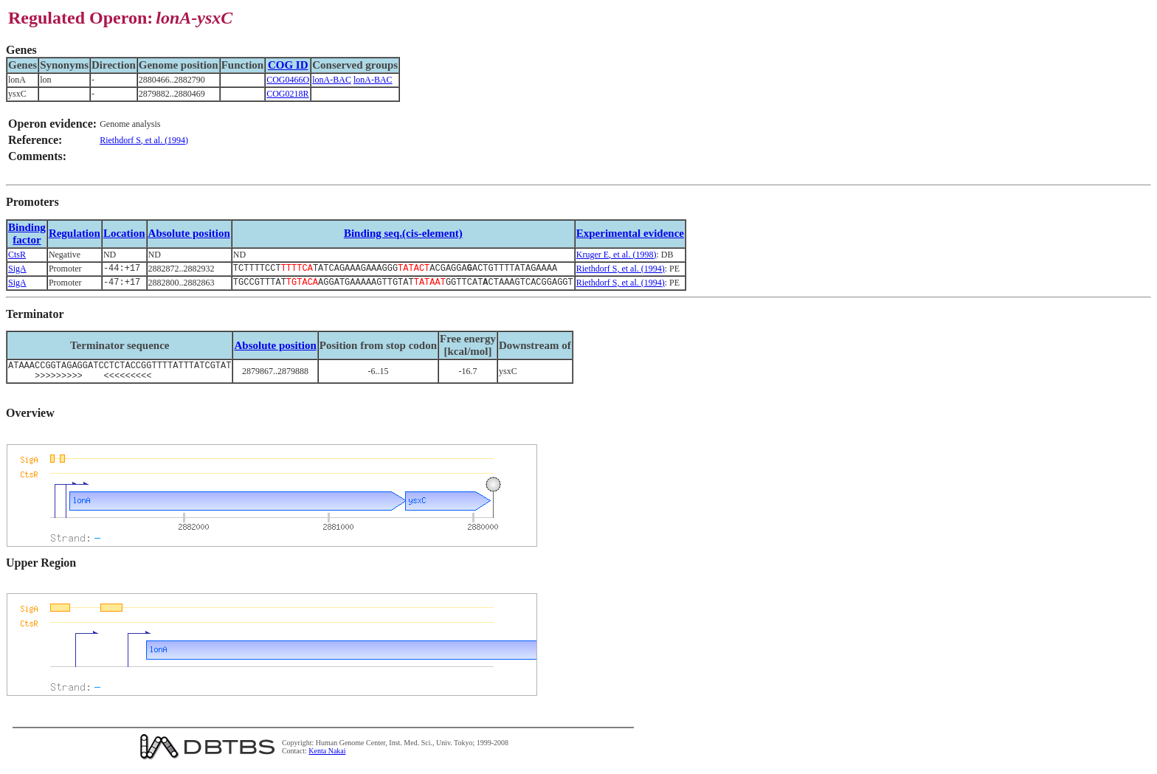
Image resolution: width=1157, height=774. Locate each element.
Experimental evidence (630, 233)
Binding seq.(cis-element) (403, 233)
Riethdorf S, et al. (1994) (144, 140)
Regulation (74, 233)
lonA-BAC (331, 80)
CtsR (17, 254)
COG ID (288, 65)
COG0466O (287, 80)
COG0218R (287, 94)
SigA (17, 269)
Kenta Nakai (326, 758)
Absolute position (189, 233)
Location (124, 233)
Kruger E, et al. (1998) (616, 254)
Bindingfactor (27, 233)
